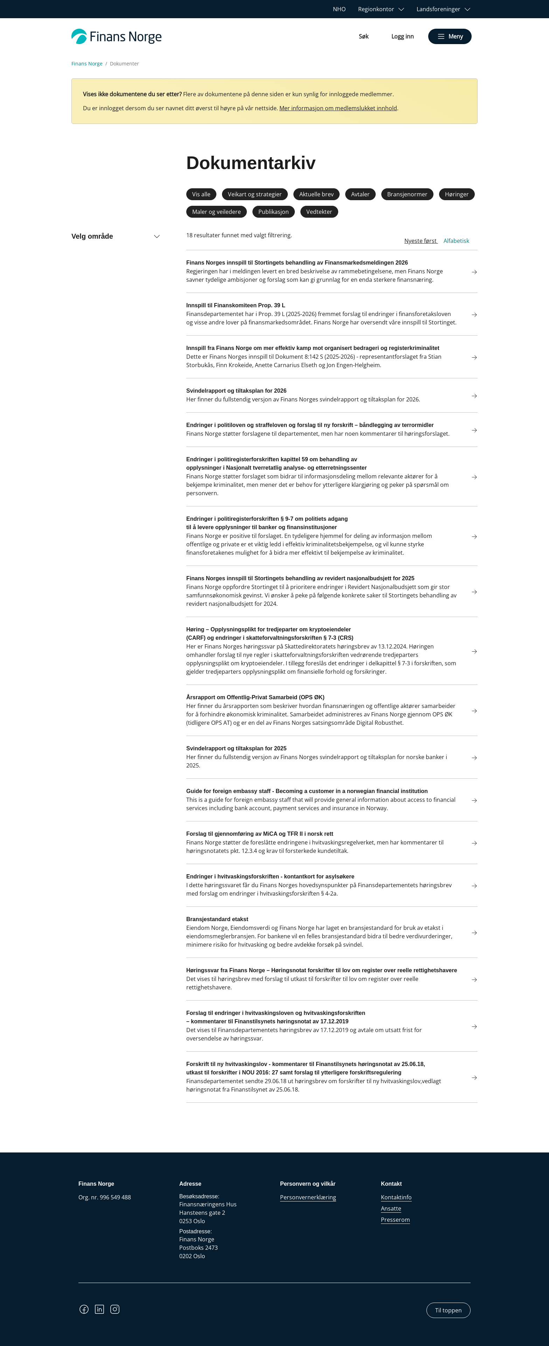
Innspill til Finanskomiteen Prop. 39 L (235, 305)
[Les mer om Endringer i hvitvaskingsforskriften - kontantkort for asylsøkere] (470, 886)
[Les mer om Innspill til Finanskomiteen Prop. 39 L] (470, 315)
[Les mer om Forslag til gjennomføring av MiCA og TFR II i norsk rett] (470, 843)
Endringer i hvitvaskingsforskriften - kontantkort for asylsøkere (270, 876)
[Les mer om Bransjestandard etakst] (470, 933)
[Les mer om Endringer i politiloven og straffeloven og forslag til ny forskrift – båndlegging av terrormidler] (470, 431)
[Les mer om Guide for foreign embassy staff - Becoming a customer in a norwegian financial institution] (470, 801)
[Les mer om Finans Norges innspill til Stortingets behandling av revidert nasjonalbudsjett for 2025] (470, 592)
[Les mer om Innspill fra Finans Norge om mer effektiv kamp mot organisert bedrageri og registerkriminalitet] (470, 358)
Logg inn (402, 36)
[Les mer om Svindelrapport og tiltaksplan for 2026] (470, 396)
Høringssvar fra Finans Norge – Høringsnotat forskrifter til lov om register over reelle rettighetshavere (321, 970)
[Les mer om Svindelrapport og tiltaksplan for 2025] (470, 758)
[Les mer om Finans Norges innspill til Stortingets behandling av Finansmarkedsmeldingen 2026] (470, 272)
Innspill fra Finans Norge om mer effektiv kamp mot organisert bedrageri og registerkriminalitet (312, 348)
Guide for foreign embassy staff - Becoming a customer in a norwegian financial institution (307, 791)
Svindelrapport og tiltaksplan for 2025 (236, 748)
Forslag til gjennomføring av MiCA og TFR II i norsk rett (259, 834)
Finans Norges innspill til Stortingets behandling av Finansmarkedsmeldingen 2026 (297, 263)
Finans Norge (87, 64)
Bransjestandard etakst (217, 919)
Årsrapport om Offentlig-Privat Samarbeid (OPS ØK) (255, 697)
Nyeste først (421, 241)
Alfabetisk (456, 241)
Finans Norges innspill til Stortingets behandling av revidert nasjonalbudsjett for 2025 (300, 578)
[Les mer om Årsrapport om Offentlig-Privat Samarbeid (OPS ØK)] (470, 711)
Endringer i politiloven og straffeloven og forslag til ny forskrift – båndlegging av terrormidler (310, 425)
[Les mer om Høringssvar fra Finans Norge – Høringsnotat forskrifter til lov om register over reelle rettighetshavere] (470, 980)
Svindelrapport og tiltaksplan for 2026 (236, 391)
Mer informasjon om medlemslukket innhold (338, 108)
